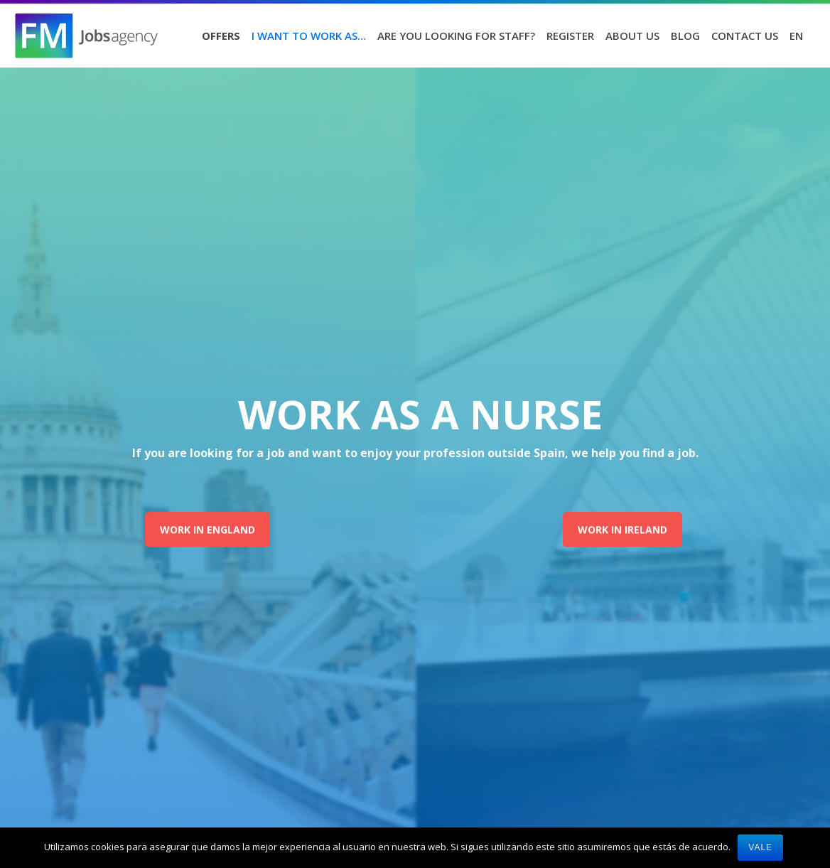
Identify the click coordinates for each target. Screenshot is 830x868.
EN (796, 35)
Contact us (744, 35)
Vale (760, 847)
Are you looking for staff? (456, 35)
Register (570, 35)
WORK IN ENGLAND (207, 529)
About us (632, 35)
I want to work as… (309, 35)
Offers (221, 35)
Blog (685, 35)
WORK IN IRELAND (622, 529)
